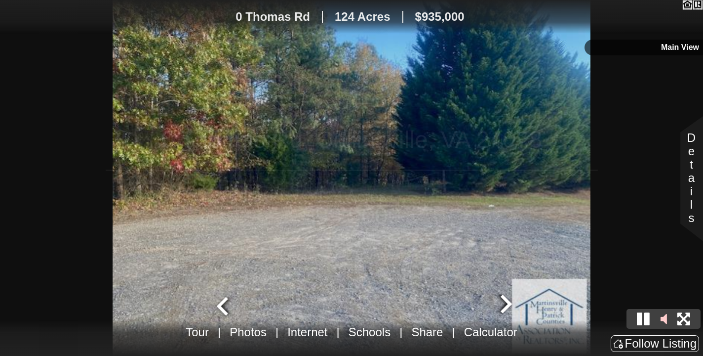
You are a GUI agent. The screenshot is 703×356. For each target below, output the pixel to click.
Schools (370, 332)
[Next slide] (505, 305)
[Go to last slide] (223, 305)
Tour (197, 332)
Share (427, 332)
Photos (248, 332)
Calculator (490, 332)
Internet (307, 332)
